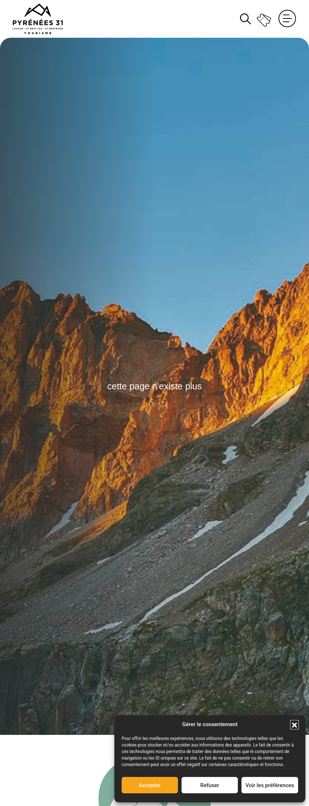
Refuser (209, 785)
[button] (294, 724)
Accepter (149, 785)
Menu (287, 19)
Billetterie (264, 19)
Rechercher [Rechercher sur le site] (245, 18)
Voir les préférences (269, 785)
